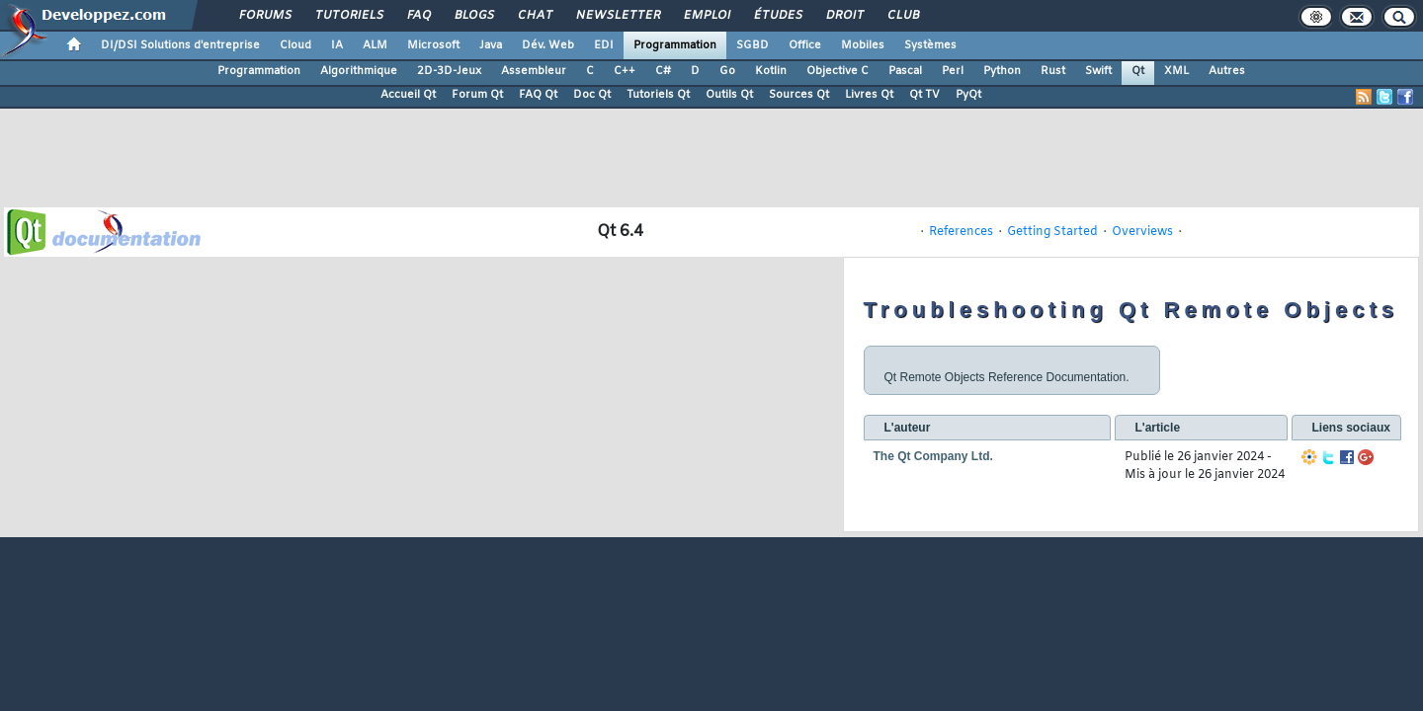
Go (727, 71)
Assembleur (533, 71)
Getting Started (1052, 232)
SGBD (752, 45)
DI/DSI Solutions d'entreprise (180, 45)
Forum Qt (477, 95)
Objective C (837, 71)
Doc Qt (592, 95)
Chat (534, 16)
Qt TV (924, 95)
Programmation (674, 45)
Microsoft (433, 45)
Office (805, 45)
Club (902, 16)
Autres (1227, 71)
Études (777, 16)
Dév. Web (548, 45)
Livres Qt (869, 95)
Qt (1137, 71)
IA (337, 45)
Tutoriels (348, 16)
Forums (264, 16)
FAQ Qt (538, 95)
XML (1176, 71)
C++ (624, 71)
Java (490, 45)
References (961, 232)
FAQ (418, 16)
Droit (844, 16)
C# (663, 71)
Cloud (295, 45)
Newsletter (617, 16)
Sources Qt (799, 95)
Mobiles (862, 45)
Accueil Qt (408, 95)
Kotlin (771, 71)
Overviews (1142, 232)
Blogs (473, 16)
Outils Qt (729, 95)
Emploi (706, 16)
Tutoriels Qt (658, 95)
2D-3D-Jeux (449, 71)
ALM (375, 45)
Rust (1053, 71)
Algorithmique (358, 71)
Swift (1098, 71)
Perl (952, 71)
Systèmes (930, 45)
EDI (604, 45)
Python (1002, 71)
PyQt (968, 95)
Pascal (905, 71)
